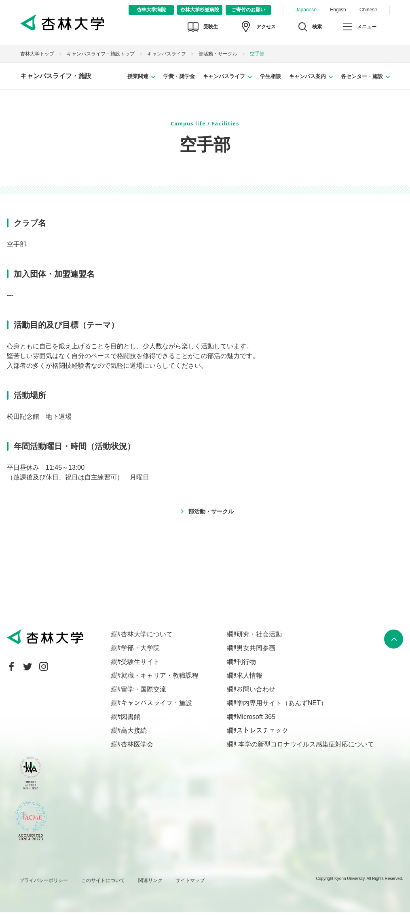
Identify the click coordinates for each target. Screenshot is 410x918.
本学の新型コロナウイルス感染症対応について (305, 749)
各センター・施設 (362, 81)
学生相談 (270, 81)
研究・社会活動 (259, 639)
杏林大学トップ (37, 59)
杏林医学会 (137, 749)
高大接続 (134, 735)
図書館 (130, 722)
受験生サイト (140, 667)
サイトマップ (190, 886)
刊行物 (246, 667)
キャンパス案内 (307, 81)
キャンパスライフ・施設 (55, 81)
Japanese (306, 10)
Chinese (368, 10)
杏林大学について (147, 639)
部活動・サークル (218, 59)
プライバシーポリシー (43, 886)
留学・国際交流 (143, 694)
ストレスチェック (262, 735)
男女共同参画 (256, 653)
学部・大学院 (140, 653)
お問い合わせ (256, 694)
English (338, 10)
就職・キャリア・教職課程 (160, 680)
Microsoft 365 (256, 722)
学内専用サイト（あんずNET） (282, 708)
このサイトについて (103, 886)
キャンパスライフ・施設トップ (101, 59)
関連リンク (150, 886)
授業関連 (137, 81)
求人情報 (249, 680)
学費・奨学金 (179, 81)
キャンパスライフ (166, 59)
